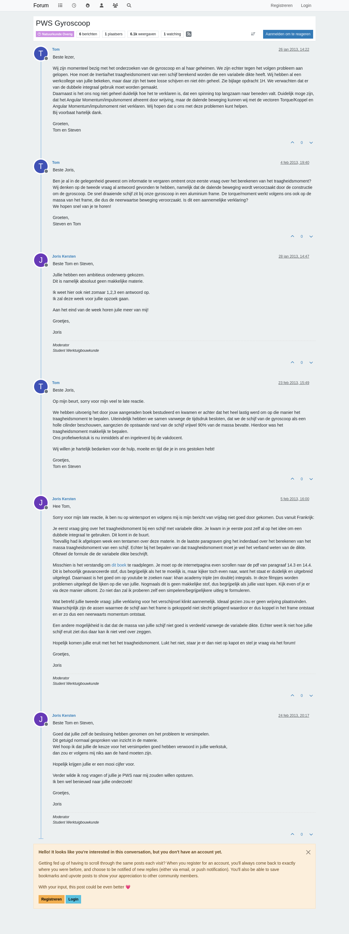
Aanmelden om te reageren (288, 34)
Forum (41, 5)
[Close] (308, 852)
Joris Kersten (64, 256)
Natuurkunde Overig (55, 34)
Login (73, 899)
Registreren (51, 899)
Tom (56, 49)
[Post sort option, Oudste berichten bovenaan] (253, 34)
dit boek (119, 565)
